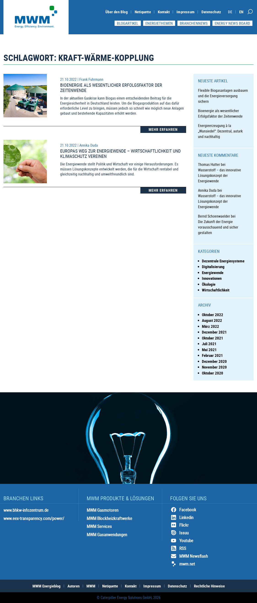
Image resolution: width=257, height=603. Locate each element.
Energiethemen (159, 23)
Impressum (186, 11)
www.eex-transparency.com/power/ (33, 518)
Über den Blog (116, 11)
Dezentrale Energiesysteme (223, 261)
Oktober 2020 (212, 373)
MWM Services (99, 526)
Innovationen (212, 278)
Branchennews (194, 23)
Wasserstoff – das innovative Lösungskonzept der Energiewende (219, 175)
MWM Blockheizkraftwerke (109, 518)
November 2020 (214, 367)
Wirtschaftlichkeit (215, 290)
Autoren (73, 586)
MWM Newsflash (189, 556)
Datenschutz (211, 11)
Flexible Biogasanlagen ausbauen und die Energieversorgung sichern (223, 96)
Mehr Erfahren (163, 129)
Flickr (179, 525)
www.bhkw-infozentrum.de (25, 510)
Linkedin (181, 517)
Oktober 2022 (212, 314)
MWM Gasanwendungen (107, 535)
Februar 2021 (212, 355)
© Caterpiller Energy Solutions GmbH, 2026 (129, 597)
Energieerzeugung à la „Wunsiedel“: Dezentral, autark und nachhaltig (220, 131)
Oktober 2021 (212, 338)
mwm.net (182, 563)
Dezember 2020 (214, 361)
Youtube (181, 540)
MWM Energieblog (46, 586)
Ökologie (208, 284)
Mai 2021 (209, 349)
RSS (178, 548)
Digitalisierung (213, 266)
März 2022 (210, 326)
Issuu (179, 532)
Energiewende (212, 272)
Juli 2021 (209, 343)
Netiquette (143, 11)
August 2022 (212, 320)
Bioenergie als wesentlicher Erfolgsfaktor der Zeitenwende (111, 87)
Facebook (183, 509)
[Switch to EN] (241, 11)
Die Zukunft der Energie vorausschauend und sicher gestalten (218, 227)
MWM (90, 586)
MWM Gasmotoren (102, 510)
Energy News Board (232, 23)
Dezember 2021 (214, 332)
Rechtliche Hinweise (209, 586)
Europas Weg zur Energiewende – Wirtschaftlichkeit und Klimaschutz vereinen (120, 153)
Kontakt (164, 11)
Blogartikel (127, 23)
